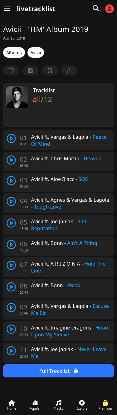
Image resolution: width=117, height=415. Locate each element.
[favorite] (11, 70)
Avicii (36, 52)
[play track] (11, 138)
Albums (14, 52)
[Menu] (7, 9)
